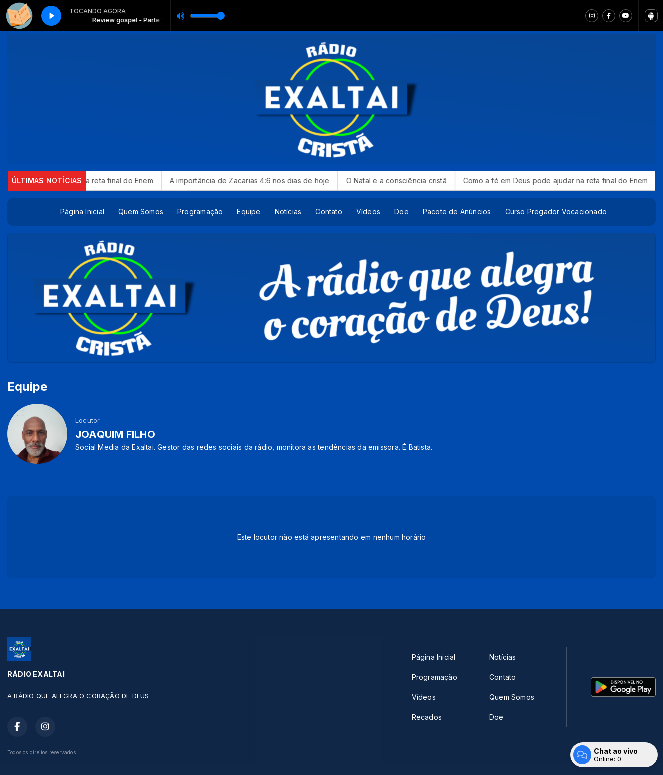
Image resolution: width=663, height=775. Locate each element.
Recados (427, 717)
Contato (328, 211)
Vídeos (368, 211)
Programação (200, 211)
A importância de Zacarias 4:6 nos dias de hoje (262, 180)
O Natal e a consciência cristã (408, 180)
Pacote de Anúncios (457, 211)
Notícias (288, 211)
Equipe (248, 211)
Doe (401, 211)
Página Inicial (82, 211)
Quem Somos (140, 211)
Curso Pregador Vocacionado (556, 211)
